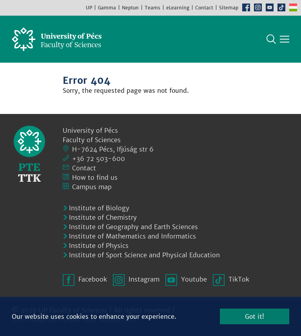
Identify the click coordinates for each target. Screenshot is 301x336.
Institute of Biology (99, 208)
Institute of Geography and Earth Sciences (133, 227)
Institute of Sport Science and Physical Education (144, 255)
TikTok (281, 7)
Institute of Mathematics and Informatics (132, 236)
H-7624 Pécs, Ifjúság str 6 (113, 149)
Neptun (130, 8)
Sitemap (228, 8)
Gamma (107, 8)
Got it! (254, 316)
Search (271, 39)
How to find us (95, 177)
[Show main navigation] (284, 39)
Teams (152, 8)
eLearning (177, 8)
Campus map (92, 187)
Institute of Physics (99, 245)
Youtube (270, 7)
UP (89, 8)
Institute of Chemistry (103, 217)
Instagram (258, 7)
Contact (204, 8)
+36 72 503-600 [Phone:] (98, 159)
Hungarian (293, 7)
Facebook (246, 7)
